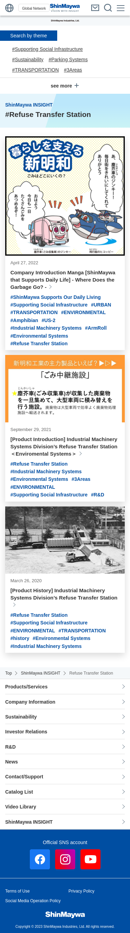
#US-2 (48, 320)
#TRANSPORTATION (35, 70)
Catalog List (19, 792)
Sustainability (21, 717)
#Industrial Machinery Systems (45, 328)
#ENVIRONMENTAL (83, 312)
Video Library (21, 806)
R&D (10, 747)
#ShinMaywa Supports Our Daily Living (55, 297)
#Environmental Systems (39, 336)
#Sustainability (27, 59)
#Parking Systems (68, 59)
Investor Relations (26, 731)
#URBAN (101, 305)
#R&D (97, 494)
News (11, 762)
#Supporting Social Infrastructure (47, 49)
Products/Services (26, 686)
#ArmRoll (95, 328)
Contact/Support (24, 776)
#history (19, 638)
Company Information (30, 702)
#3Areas (73, 70)
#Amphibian (24, 320)
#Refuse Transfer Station (39, 343)
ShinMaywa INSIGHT (29, 822)
